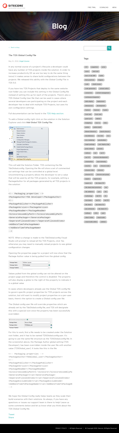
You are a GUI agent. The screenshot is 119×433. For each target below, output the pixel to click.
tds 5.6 (98, 200)
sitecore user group (103, 174)
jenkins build (97, 127)
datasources (89, 105)
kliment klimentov (90, 131)
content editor (104, 88)
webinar (103, 222)
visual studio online (91, 222)
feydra (105, 110)
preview (100, 148)
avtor (103, 67)
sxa (106, 187)
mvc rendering (89, 140)
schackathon (89, 161)
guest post (88, 118)
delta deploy (89, 101)
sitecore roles (89, 170)
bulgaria (100, 80)
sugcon (87, 179)
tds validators (89, 191)
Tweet (11, 414)
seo (95, 166)
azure (87, 71)
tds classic (88, 204)
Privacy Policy (61, 428)
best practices (89, 80)
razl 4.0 (87, 157)
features (96, 110)
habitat (98, 118)
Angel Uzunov (24, 61)
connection (88, 93)
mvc (108, 136)
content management (102, 93)
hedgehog (88, 123)
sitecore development (101, 157)
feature (87, 110)
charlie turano (96, 84)
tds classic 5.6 (100, 204)
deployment (101, 101)
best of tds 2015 (90, 75)
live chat (100, 136)
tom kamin (88, 200)
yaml (103, 213)
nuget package (89, 144)
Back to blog (15, 47)
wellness (87, 213)
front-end (98, 114)
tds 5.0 (98, 196)
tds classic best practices (93, 187)
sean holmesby (101, 161)
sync (99, 191)
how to (98, 123)
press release (89, 148)
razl (95, 153)
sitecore (100, 170)
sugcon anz (97, 179)
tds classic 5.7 (102, 209)
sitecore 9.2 (89, 174)
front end (88, 114)
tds (106, 191)
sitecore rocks (105, 166)
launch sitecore (105, 131)
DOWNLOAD (104, 7)
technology (88, 196)
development (101, 105)
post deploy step (104, 144)
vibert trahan (89, 217)
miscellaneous (89, 136)
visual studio (101, 217)
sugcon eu (88, 183)
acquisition (94, 67)
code (86, 84)
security (87, 166)
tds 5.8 (106, 200)
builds (101, 75)
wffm (96, 213)
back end (95, 71)
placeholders (102, 140)
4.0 (86, 67)
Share (11, 417)
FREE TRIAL (92, 7)
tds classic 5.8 (100, 183)
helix (105, 123)
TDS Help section (55, 113)
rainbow (87, 153)
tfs (105, 196)
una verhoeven (89, 209)
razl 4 (102, 153)
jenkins (87, 127)
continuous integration (92, 97)
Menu (114, 7)
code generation (90, 88)
